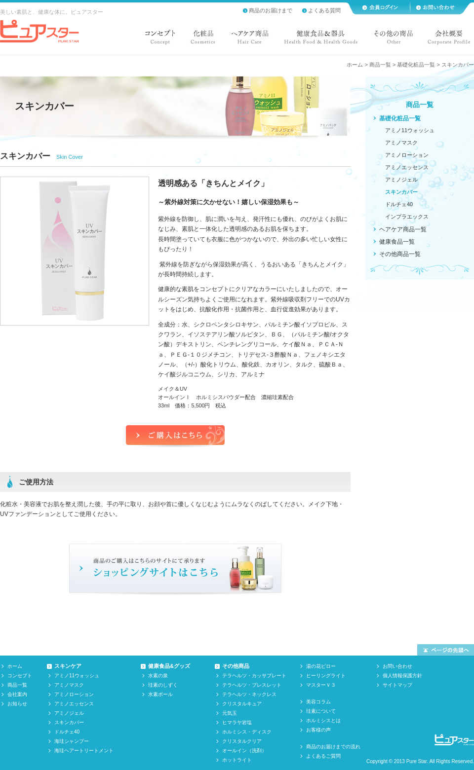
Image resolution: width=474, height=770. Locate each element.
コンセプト (162, 39)
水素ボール (160, 694)
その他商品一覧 (400, 254)
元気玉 (229, 713)
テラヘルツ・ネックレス (249, 694)
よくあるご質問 (323, 756)
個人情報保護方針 (402, 675)
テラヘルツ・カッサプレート (254, 675)
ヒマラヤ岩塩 (237, 722)
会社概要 (447, 39)
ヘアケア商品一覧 (403, 229)
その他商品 (235, 666)
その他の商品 (393, 39)
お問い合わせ (397, 666)
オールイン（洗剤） (244, 750)
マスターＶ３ (321, 685)
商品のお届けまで (270, 10)
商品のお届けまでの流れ (333, 746)
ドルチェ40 (399, 204)
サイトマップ (397, 685)
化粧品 (203, 39)
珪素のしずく (163, 685)
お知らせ (17, 703)
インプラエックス (407, 217)
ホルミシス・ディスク (247, 731)
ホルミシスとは (323, 720)
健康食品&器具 (321, 39)
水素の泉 (158, 675)
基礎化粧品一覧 (416, 65)
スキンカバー (401, 192)
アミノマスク (401, 143)
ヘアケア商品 (249, 39)
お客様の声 (318, 730)
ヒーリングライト (326, 675)
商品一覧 (380, 65)
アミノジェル (401, 180)
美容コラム (318, 701)
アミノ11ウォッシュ (409, 130)
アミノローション (407, 155)
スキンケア (67, 666)
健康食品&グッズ (169, 666)
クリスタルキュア (242, 703)
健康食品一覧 (397, 241)
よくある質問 (324, 10)
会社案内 (17, 694)
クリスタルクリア (242, 741)
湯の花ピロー (321, 666)
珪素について (321, 711)
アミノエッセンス (407, 167)
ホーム (355, 65)
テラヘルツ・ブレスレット (251, 685)
